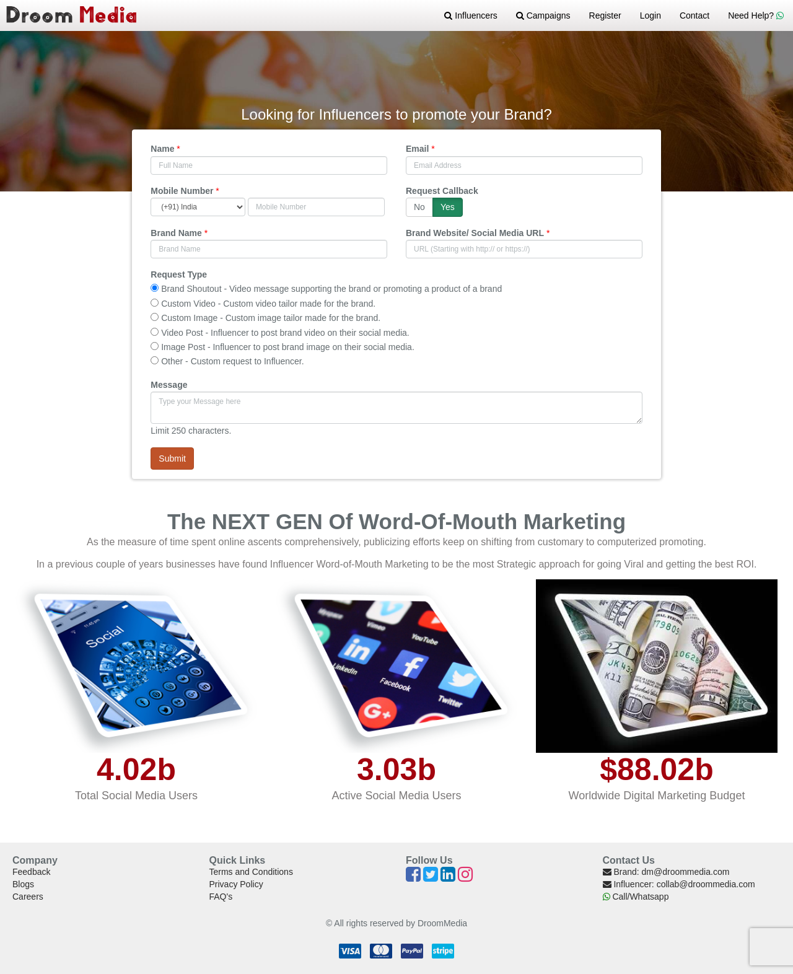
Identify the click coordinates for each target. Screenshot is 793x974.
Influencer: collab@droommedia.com (679, 884)
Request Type (179, 274)
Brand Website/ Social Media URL (475, 233)
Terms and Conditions (251, 872)
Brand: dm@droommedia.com (666, 872)
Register (605, 15)
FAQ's (221, 897)
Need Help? (756, 15)
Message (169, 385)
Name (162, 149)
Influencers (470, 15)
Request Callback (442, 191)
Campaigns (543, 15)
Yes (447, 207)
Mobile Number (182, 191)
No (419, 207)
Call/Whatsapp (636, 897)
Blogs (23, 884)
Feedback (31, 872)
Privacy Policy (236, 884)
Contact (694, 15)
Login (650, 15)
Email (417, 149)
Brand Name (176, 233)
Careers (27, 897)
